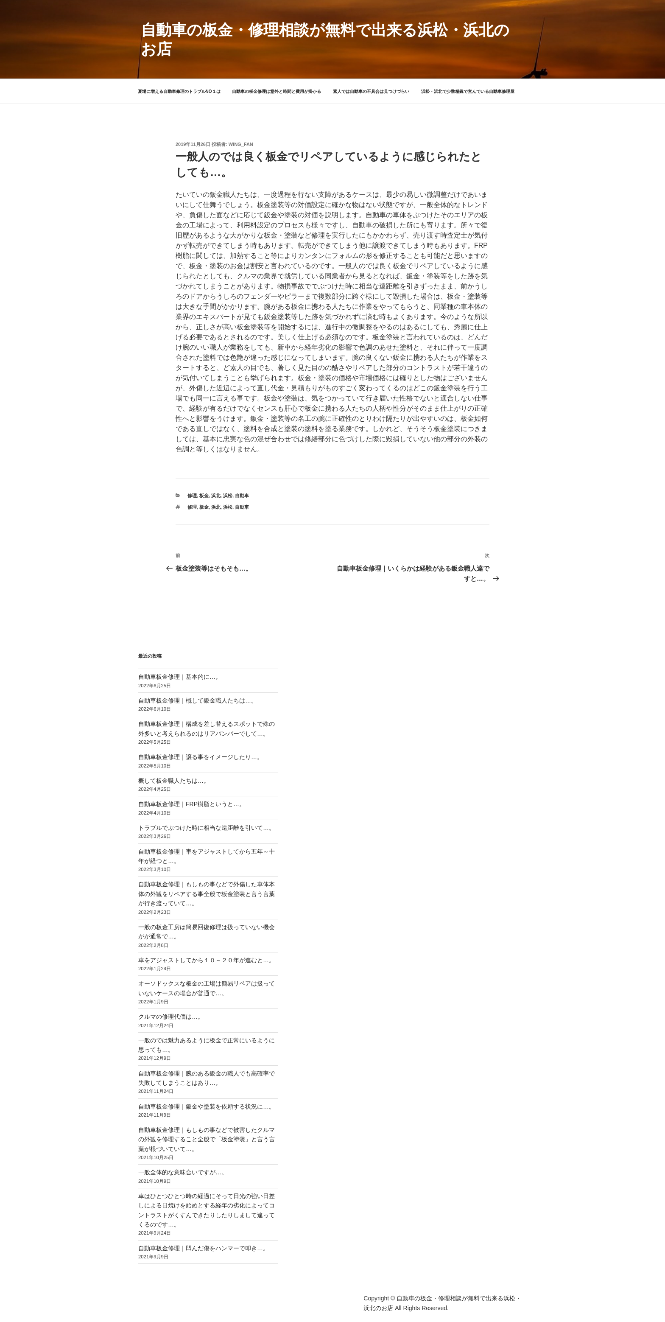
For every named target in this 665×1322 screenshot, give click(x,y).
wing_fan (241, 144)
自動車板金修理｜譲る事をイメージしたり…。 (200, 756)
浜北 (216, 495)
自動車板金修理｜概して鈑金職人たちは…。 (197, 700)
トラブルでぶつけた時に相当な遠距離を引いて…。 (206, 827)
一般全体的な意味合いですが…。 (182, 1172)
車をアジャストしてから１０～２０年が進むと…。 (206, 960)
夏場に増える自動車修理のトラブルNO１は (179, 91)
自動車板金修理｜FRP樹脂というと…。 (191, 804)
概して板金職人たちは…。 (174, 780)
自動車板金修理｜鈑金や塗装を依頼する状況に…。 (206, 1106)
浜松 (227, 495)
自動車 (242, 495)
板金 (204, 495)
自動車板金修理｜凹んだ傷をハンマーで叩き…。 (203, 1248)
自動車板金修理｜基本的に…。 (179, 676)
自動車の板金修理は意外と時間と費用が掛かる (276, 91)
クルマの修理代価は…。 (171, 1016)
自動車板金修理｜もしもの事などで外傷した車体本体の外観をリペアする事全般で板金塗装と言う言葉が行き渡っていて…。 (206, 894)
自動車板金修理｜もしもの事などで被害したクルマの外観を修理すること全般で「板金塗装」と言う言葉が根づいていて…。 (206, 1139)
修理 (192, 495)
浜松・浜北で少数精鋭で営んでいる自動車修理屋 (467, 91)
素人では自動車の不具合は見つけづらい (371, 91)
